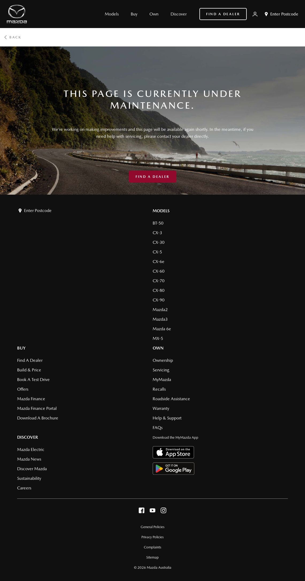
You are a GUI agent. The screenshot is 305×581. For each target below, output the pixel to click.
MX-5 (158, 338)
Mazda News (29, 459)
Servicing (161, 369)
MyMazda (162, 379)
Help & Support (167, 418)
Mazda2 (160, 309)
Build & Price (29, 369)
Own (158, 348)
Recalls (159, 389)
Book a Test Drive (33, 379)
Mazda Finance (31, 398)
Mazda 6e (162, 328)
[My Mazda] (255, 14)
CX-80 (158, 290)
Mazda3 (160, 319)
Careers (24, 487)
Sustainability (29, 478)
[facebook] (141, 511)
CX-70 (158, 280)
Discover (27, 437)
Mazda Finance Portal (37, 408)
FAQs (158, 427)
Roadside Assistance (171, 398)
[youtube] (152, 511)
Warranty (161, 408)
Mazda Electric (30, 449)
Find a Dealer (223, 14)
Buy (21, 348)
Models (161, 210)
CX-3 (157, 232)
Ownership (163, 360)
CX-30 (158, 242)
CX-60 (158, 271)
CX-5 (157, 251)
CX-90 (158, 300)
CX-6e (158, 261)
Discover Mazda (32, 468)
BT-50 (158, 223)
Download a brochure (37, 418)
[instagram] (163, 511)
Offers (22, 389)
